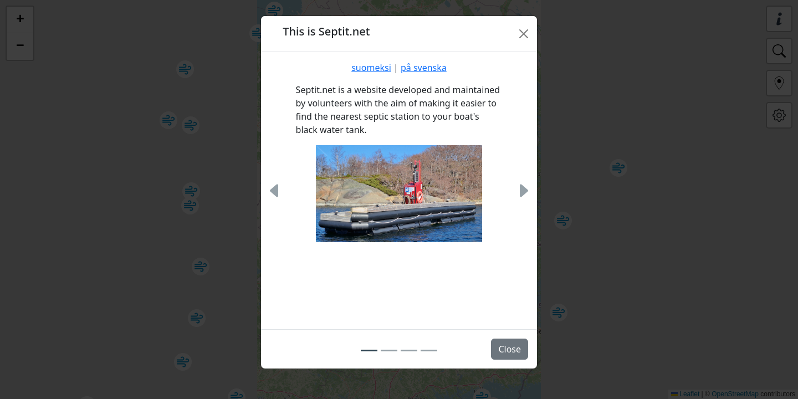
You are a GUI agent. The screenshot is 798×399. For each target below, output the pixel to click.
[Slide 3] (409, 350)
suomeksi (371, 68)
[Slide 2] (389, 350)
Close (509, 349)
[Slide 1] (369, 350)
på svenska (424, 68)
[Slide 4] (429, 350)
